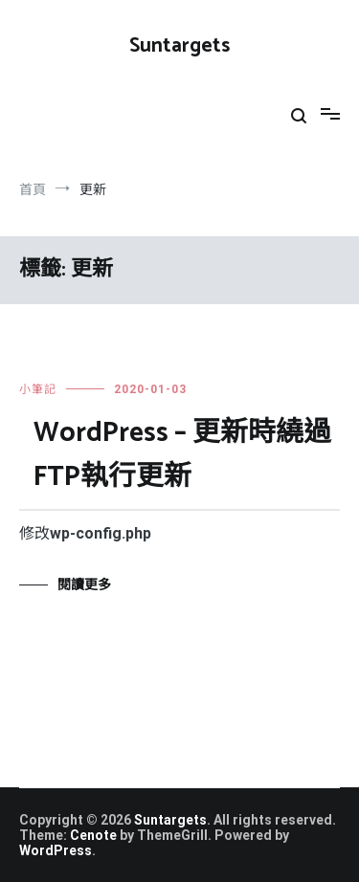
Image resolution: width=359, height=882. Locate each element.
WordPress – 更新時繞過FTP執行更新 (182, 455)
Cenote (93, 835)
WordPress (55, 850)
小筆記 (37, 389)
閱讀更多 (84, 584)
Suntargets (179, 46)
